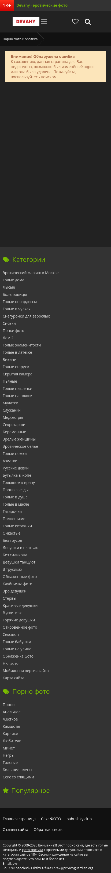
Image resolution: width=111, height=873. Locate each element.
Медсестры (13, 417)
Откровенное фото (20, 627)
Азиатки (10, 460)
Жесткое (10, 719)
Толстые (10, 762)
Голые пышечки (17, 388)
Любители (12, 740)
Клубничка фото (17, 583)
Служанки (12, 410)
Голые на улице (17, 648)
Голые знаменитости (22, 345)
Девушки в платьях (20, 547)
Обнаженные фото (20, 576)
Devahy (26, 21)
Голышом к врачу (19, 482)
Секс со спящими (18, 776)
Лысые (9, 287)
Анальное (12, 711)
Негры (8, 755)
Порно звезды (15, 489)
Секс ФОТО (51, 818)
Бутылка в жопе (17, 475)
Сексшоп (11, 634)
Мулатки (10, 402)
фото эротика (32, 850)
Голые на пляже (17, 395)
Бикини (9, 359)
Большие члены (17, 769)
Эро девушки (15, 591)
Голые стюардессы (20, 301)
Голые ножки (15, 453)
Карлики (10, 733)
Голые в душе (15, 496)
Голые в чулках (17, 308)
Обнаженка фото (18, 656)
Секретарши (14, 424)
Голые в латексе (17, 352)
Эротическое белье (20, 446)
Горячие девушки (19, 619)
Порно (8, 704)
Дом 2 (8, 337)
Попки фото (13, 330)
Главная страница (19, 818)
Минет (9, 748)
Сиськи (9, 323)
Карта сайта (13, 677)
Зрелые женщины (19, 439)
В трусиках (12, 569)
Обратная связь (48, 829)
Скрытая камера (17, 373)
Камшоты (11, 726)
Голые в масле (16, 504)
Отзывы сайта (15, 829)
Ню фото (10, 663)
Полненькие (14, 518)
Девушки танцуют (19, 562)
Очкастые (11, 533)
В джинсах (12, 612)
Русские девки (16, 468)
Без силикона (15, 554)
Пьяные (10, 381)
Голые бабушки (17, 641)
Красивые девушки (20, 605)
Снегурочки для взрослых (26, 316)
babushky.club (79, 818)
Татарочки (12, 511)
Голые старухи (16, 366)
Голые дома (13, 279)
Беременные (14, 431)
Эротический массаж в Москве (31, 272)
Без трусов (12, 540)
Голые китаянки (17, 525)
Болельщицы (15, 294)
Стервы (9, 598)
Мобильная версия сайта (26, 670)
